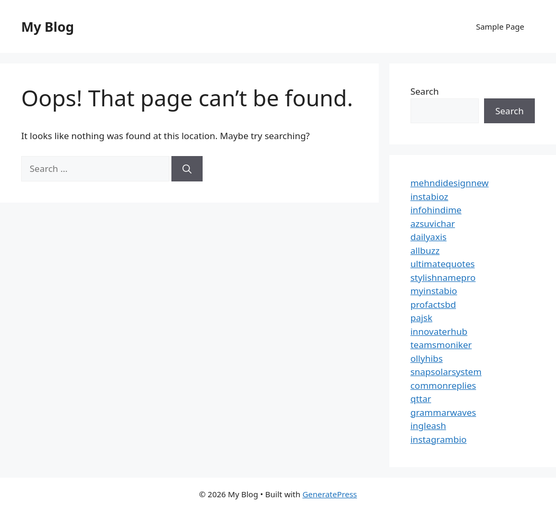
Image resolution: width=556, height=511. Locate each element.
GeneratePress (330, 494)
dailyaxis (429, 237)
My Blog (47, 26)
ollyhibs (427, 358)
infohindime (436, 210)
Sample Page (500, 26)
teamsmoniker (441, 345)
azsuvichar (433, 223)
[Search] (187, 168)
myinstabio (434, 291)
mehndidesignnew (450, 183)
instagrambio (439, 439)
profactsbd (433, 304)
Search (425, 91)
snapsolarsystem (446, 372)
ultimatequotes (443, 264)
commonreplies (443, 385)
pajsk (422, 318)
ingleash (428, 425)
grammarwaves (443, 412)
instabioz (430, 196)
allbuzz (425, 250)
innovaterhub (439, 331)
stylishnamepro (443, 277)
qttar (421, 399)
